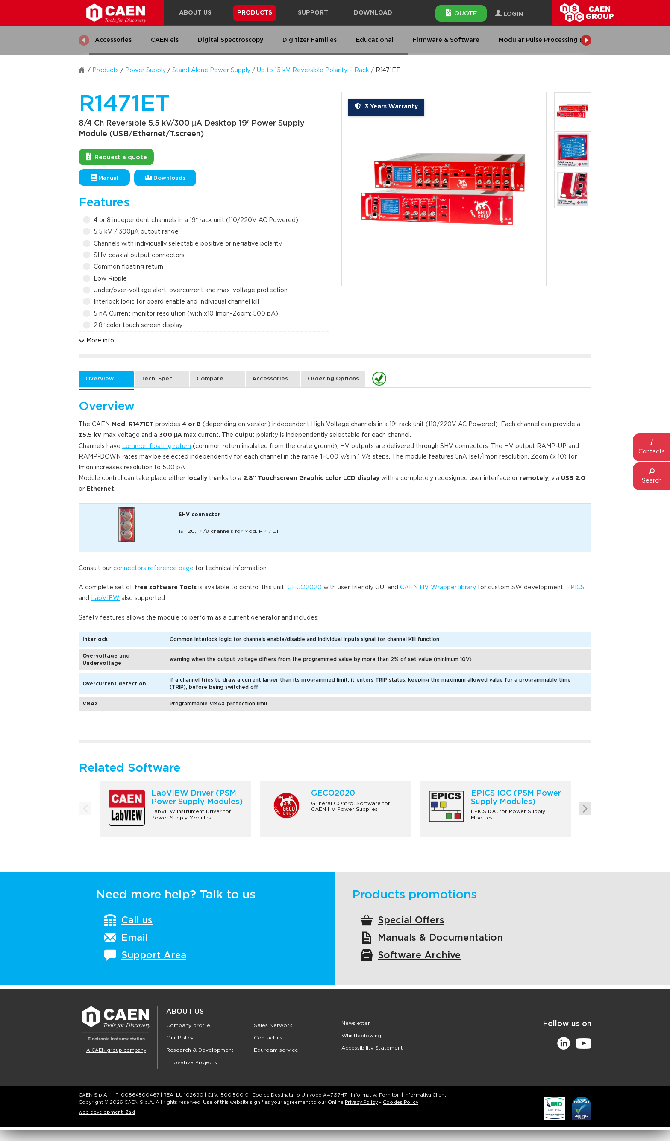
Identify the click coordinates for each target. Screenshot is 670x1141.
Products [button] (254, 13)
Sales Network (273, 1025)
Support (313, 13)
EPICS (575, 588)
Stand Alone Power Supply (211, 70)
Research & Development (200, 1050)
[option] (444, 189)
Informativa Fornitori (375, 1095)
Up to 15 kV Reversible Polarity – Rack (313, 70)
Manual (104, 177)
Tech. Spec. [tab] (157, 379)
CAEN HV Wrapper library (438, 588)
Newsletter (355, 1023)
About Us (185, 1011)
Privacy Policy (361, 1102)
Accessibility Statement (372, 1047)
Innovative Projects (191, 1062)
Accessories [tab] (270, 379)
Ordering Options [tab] (333, 379)
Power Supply (145, 70)
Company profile (188, 1025)
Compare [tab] (210, 379)
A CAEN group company (116, 1050)
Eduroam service (276, 1050)
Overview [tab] (99, 379)
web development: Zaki (107, 1112)
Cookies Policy (400, 1102)
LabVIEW (105, 598)
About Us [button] (195, 13)
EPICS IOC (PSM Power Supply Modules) (516, 798)
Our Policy (180, 1037)
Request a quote (116, 157)
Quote (461, 13)
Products (105, 70)
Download (373, 13)
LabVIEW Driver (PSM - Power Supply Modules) (197, 798)
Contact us (268, 1037)
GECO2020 (304, 588)
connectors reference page (153, 568)
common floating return (156, 446)
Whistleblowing (361, 1035)
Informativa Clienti (425, 1095)
